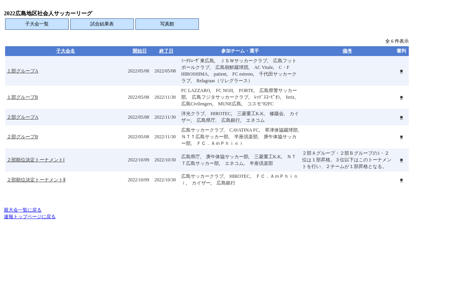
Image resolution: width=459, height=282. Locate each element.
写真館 (167, 24)
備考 (347, 51)
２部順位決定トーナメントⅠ (36, 160)
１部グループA (22, 71)
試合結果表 (102, 24)
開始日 (140, 51)
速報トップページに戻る (30, 216)
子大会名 (65, 51)
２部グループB (22, 136)
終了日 (166, 51)
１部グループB (22, 97)
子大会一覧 (37, 24)
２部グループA (22, 117)
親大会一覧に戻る (23, 210)
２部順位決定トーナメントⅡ (36, 180)
